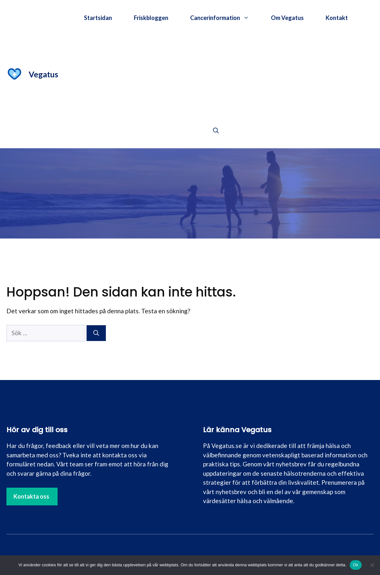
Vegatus (43, 74)
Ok (355, 564)
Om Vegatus (287, 17)
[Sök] (96, 333)
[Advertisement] (216, 74)
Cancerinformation (225, 18)
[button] (216, 130)
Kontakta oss (31, 496)
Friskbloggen (151, 17)
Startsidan (98, 17)
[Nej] (372, 565)
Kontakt (337, 17)
